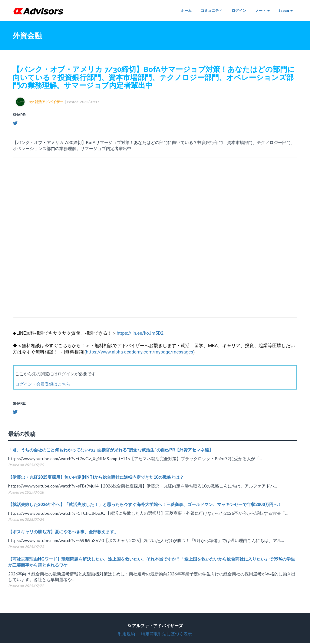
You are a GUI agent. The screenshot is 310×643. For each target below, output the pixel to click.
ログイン (239, 10)
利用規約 (126, 633)
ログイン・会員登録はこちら (42, 384)
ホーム (186, 10)
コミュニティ (212, 10)
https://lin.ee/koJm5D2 (140, 333)
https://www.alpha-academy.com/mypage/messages (139, 352)
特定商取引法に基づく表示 (166, 633)
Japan (286, 10)
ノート (262, 10)
